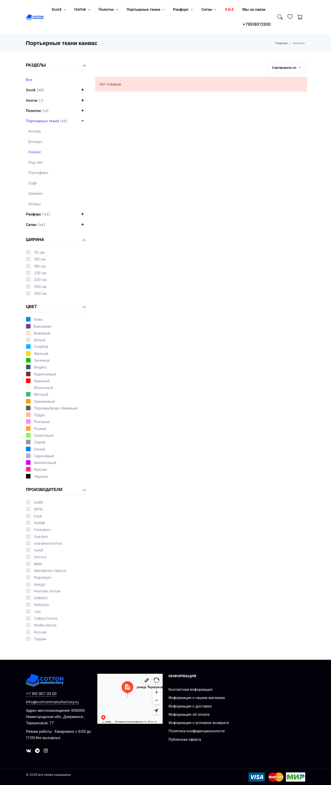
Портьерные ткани (143, 9)
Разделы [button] (56, 65)
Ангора (35, 131)
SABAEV (41, 597)
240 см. (40, 279)
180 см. (40, 266)
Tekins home (46, 618)
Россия (40, 632)
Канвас (35, 151)
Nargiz (40, 584)
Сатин (206, 9)
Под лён (36, 162)
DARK (39, 502)
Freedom (42, 529)
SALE (229, 9)
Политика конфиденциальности (197, 731)
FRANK (39, 523)
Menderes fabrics (50, 570)
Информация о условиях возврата (199, 722)
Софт (33, 183)
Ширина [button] (56, 240)
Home (80, 9)
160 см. (40, 259)
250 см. (40, 286)
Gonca (40, 557)
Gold (38, 550)
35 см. (39, 252)
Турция (40, 639)
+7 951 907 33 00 (41, 693)
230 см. (40, 273)
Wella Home (45, 625)
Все (29, 79)
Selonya (41, 604)
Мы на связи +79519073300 (256, 17)
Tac (37, 611)
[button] (82, 90)
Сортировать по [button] (284, 67)
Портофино (38, 172)
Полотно (106, 9)
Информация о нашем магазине (197, 697)
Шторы (35, 203)
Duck (57, 9)
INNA (38, 563)
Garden (41, 536)
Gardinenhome (48, 543)
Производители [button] (56, 490)
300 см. (40, 293)
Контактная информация (190, 689)
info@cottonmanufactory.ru (52, 701)
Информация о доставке (190, 706)
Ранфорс (181, 9)
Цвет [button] (56, 307)
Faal (38, 516)
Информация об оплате (189, 714)
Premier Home (47, 591)
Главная (281, 43)
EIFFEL (38, 509)
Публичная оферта (185, 739)
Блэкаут (36, 141)
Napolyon (43, 577)
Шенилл (36, 193)
